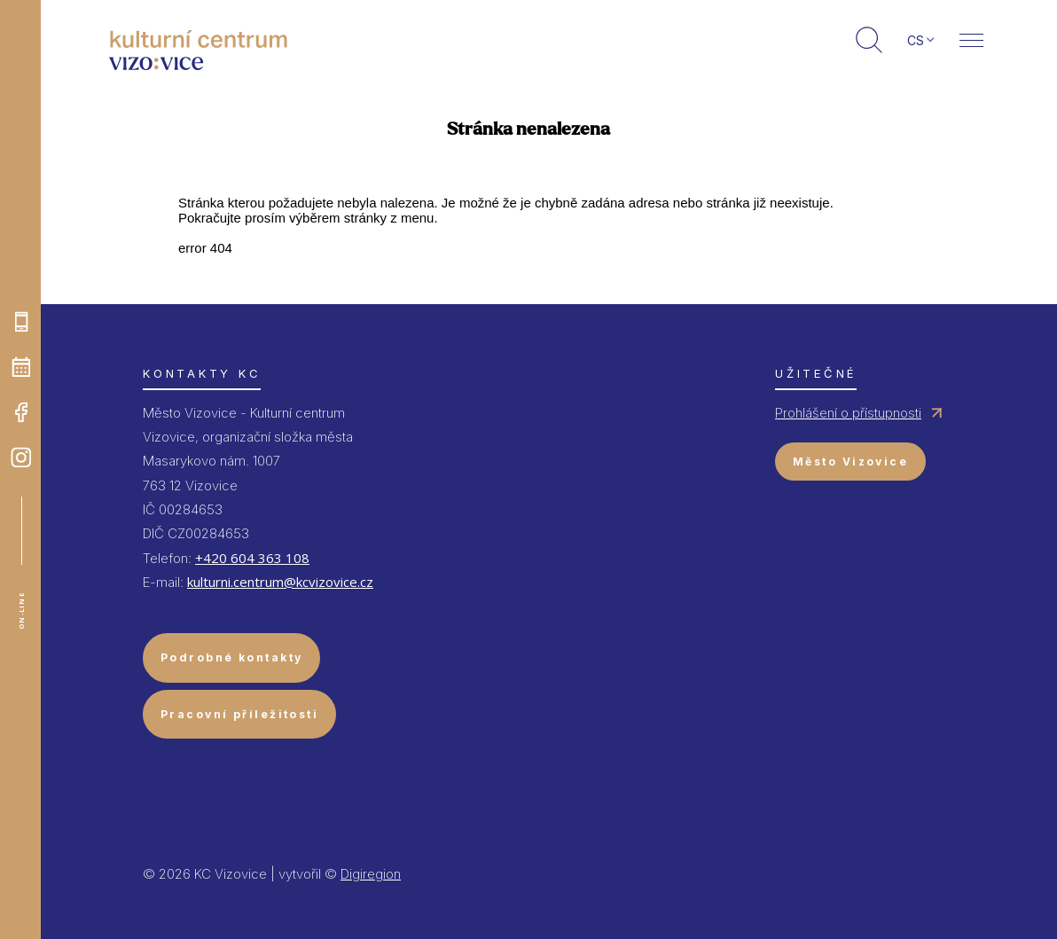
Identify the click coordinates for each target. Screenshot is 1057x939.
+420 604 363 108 (252, 558)
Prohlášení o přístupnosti (848, 412)
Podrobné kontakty (231, 657)
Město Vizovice (850, 461)
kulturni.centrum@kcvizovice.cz (280, 582)
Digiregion (371, 873)
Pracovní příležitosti (239, 714)
